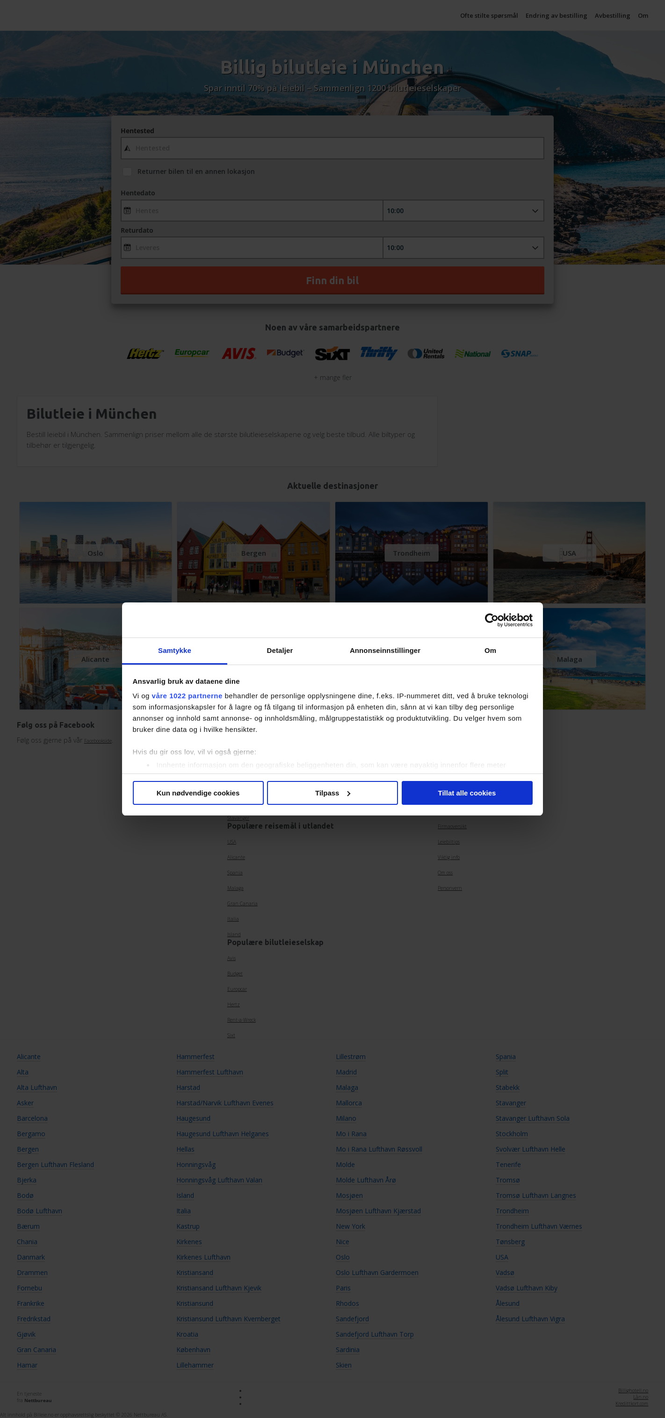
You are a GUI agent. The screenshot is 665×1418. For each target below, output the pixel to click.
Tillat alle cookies (467, 793)
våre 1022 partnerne (187, 696)
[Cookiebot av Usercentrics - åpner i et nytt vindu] (492, 620)
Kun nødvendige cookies (198, 793)
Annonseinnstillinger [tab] (385, 650)
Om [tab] (490, 650)
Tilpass (332, 793)
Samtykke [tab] (174, 650)
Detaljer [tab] (280, 650)
